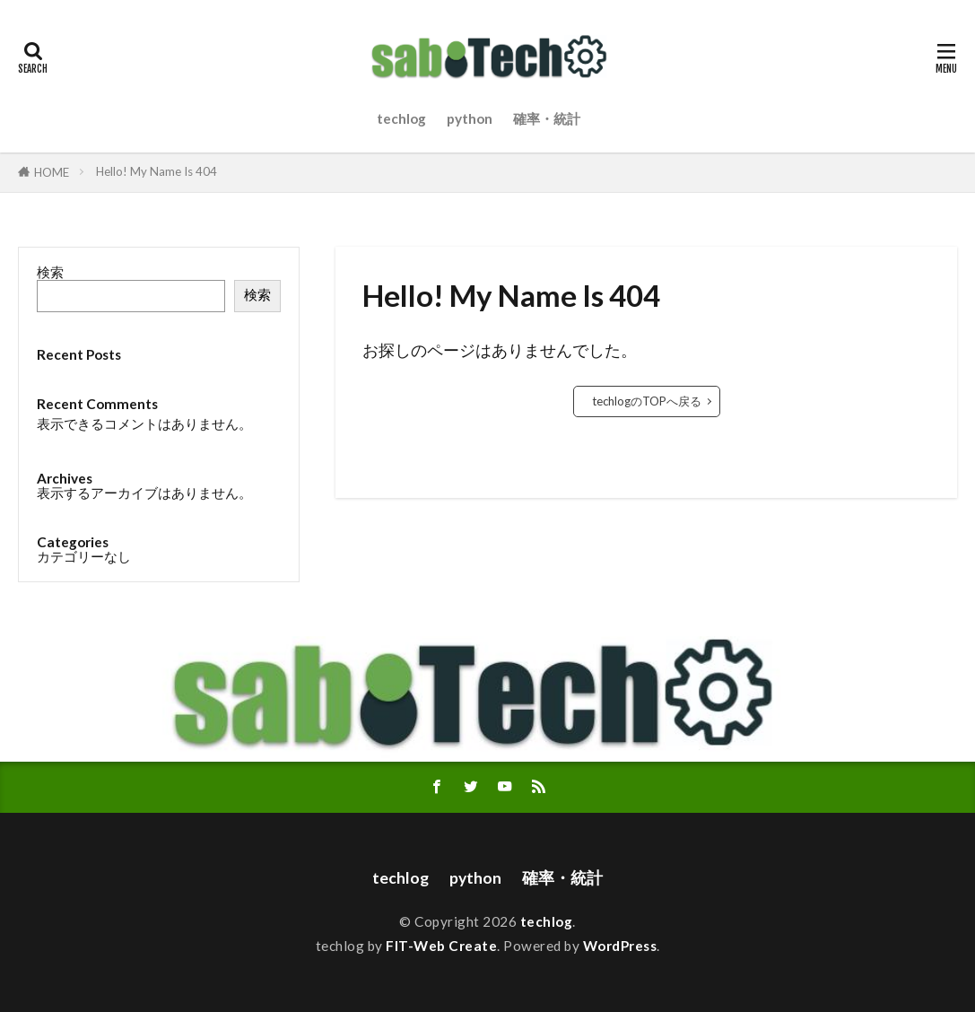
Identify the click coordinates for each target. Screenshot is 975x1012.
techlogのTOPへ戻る (646, 401)
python (469, 118)
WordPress (620, 946)
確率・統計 (546, 118)
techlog (401, 118)
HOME (51, 172)
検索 (50, 272)
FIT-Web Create (441, 946)
